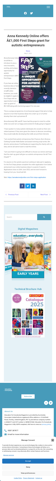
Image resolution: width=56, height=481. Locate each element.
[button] (53, 440)
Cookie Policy (18, 478)
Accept (28, 461)
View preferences (28, 473)
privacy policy (46, 424)
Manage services (8, 455)
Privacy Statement (28, 478)
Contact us (38, 478)
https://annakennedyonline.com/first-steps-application (27, 177)
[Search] (21, 217)
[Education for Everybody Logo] (8, 6)
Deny (28, 467)
